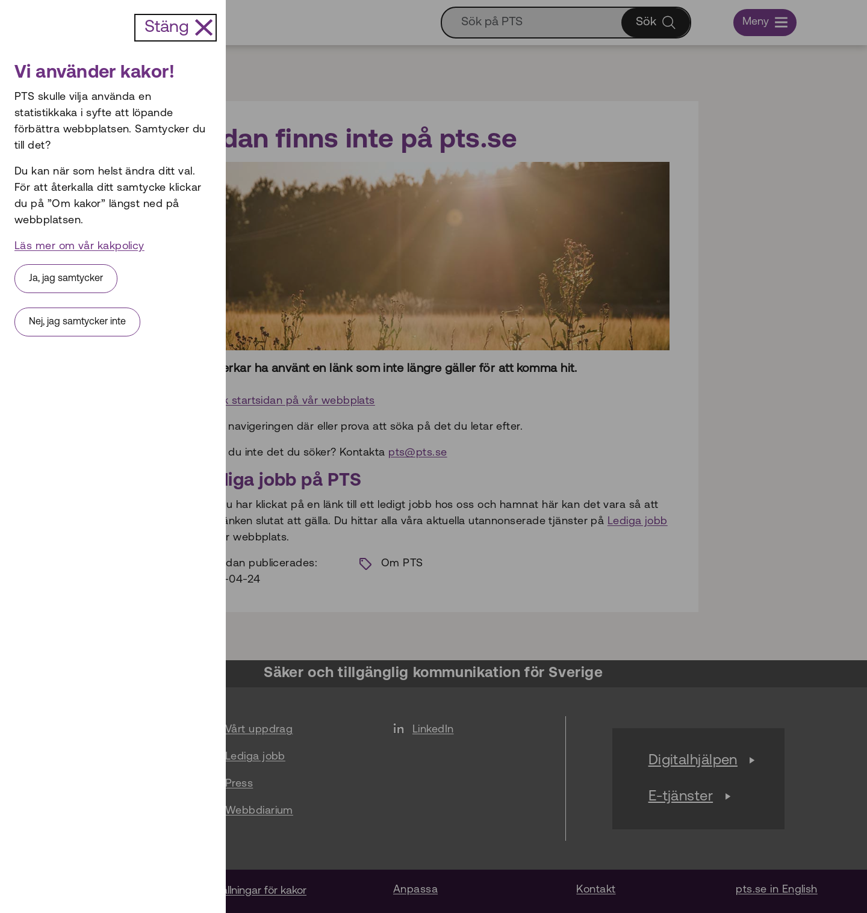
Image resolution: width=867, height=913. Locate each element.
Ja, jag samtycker (66, 278)
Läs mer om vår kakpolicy (79, 246)
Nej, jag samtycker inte (77, 322)
